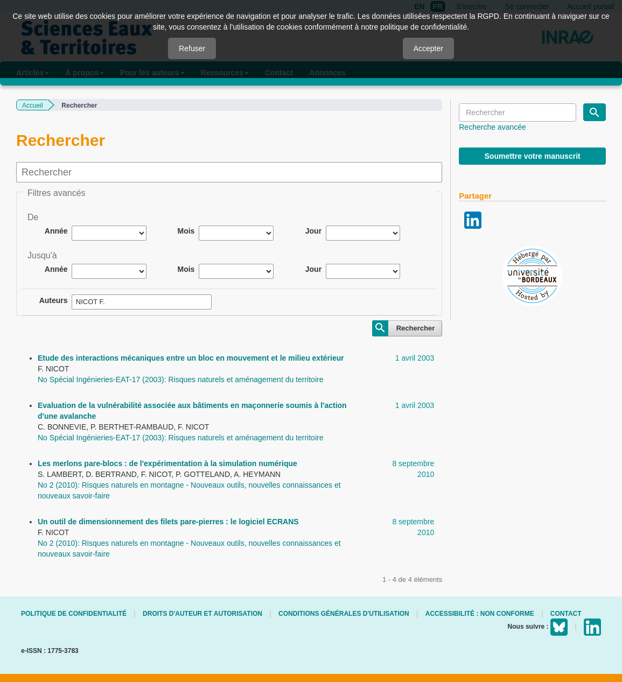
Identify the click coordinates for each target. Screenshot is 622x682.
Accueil (32, 105)
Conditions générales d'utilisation (343, 613)
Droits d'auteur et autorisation (202, 613)
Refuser (192, 48)
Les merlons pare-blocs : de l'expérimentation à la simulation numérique (167, 463)
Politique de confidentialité (74, 613)
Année (56, 231)
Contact (566, 613)
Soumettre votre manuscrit (533, 156)
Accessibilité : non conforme (479, 613)
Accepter (428, 48)
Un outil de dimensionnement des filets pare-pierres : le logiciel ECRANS (168, 521)
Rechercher (415, 328)
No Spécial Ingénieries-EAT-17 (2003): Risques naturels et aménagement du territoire (180, 379)
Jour (313, 231)
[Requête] (517, 112)
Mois (185, 231)
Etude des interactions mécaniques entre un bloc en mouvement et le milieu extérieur (191, 358)
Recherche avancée (492, 127)
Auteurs (53, 300)
